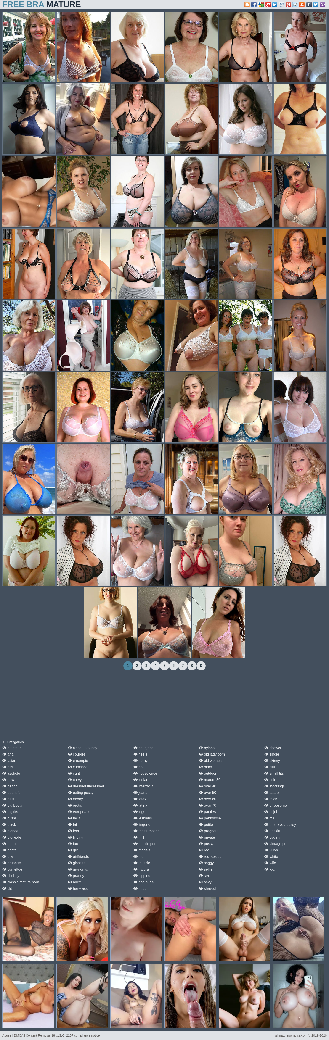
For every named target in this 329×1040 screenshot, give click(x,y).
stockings (274, 786)
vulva (271, 850)
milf (138, 837)
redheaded (210, 856)
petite (206, 825)
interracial (143, 786)
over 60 (207, 799)
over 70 (207, 805)
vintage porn (277, 844)
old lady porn (212, 754)
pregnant (208, 831)
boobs (9, 844)
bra (7, 856)
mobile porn (145, 844)
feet (73, 831)
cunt (74, 773)
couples (77, 754)
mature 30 (209, 780)
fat (72, 825)
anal (8, 754)
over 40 (207, 786)
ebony (75, 799)
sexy (205, 882)
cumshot (77, 767)
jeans (140, 793)
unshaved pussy (280, 825)
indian (140, 780)
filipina (75, 837)
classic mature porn (20, 882)
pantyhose (210, 818)
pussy (206, 844)
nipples (141, 876)
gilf (73, 850)
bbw (8, 780)
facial (75, 818)
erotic (75, 805)
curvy (75, 780)
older (205, 767)
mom (140, 856)
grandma (78, 869)
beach (9, 786)
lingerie (141, 825)
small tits (274, 773)
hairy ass (78, 888)
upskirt (272, 831)
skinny (272, 761)
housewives (145, 773)
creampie (78, 761)
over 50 (207, 793)
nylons (207, 748)
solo (270, 780)
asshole (11, 773)
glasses (76, 863)
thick (270, 799)
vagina (272, 837)
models (141, 850)
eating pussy (80, 793)
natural (141, 869)
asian (9, 761)
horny (140, 761)
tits (269, 818)
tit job (271, 812)
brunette (11, 863)
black (9, 825)
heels (140, 754)
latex (139, 799)
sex (204, 876)
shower (272, 748)
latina (140, 805)
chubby (10, 876)
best (8, 799)
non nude (143, 882)
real (204, 850)
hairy (74, 882)
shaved (207, 888)
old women (210, 761)
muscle (141, 863)
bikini (9, 818)
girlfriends (78, 856)
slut (269, 767)
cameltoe (12, 869)
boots (9, 850)
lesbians (142, 818)
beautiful (11, 793)
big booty (12, 805)
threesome (275, 805)
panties (207, 812)
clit (7, 888)
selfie (205, 869)
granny (76, 876)
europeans (79, 812)
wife (270, 863)
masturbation (146, 831)
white (271, 856)
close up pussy (82, 748)
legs (139, 812)
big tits (10, 812)
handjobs (143, 748)
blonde (10, 831)
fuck (74, 844)
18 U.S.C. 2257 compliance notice (75, 1035)
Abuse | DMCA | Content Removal (26, 1035)
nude (140, 888)
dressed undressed (86, 786)
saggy (206, 863)
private (207, 837)
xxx (269, 869)
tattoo (271, 793)
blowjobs (12, 837)
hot (138, 767)
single (271, 754)
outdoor (207, 773)
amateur (11, 748)
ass (7, 767)
